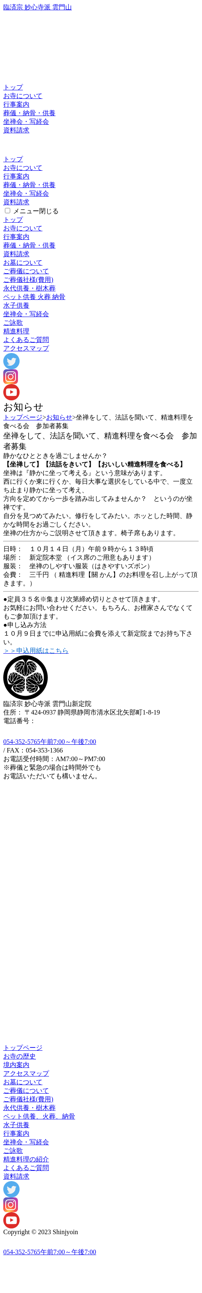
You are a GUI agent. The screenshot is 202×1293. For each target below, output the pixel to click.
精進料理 (16, 331)
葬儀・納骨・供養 (29, 112)
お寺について (22, 95)
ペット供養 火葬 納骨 (34, 296)
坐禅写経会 (26, 313)
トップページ (22, 417)
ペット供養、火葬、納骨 (39, 1116)
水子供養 (16, 305)
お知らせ (59, 417)
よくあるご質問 (26, 339)
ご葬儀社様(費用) (28, 279)
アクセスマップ (26, 348)
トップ (13, 87)
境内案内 (16, 1064)
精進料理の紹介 (26, 1159)
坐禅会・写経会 (26, 121)
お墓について (22, 262)
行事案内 (16, 104)
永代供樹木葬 (29, 288)
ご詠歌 (13, 322)
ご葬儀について (26, 271)
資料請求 (16, 130)
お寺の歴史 (19, 1056)
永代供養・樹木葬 (29, 1107)
